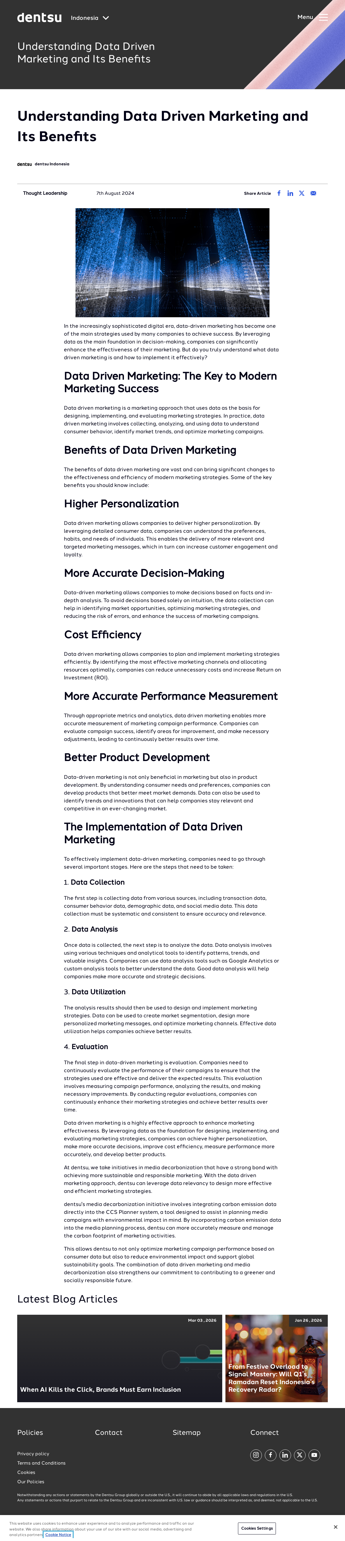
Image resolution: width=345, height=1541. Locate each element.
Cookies (26, 1472)
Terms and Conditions (41, 1463)
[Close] (335, 1527)
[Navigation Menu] (312, 17)
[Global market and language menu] (90, 18)
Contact (109, 1433)
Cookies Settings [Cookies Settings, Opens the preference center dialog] (257, 1528)
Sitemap (187, 1433)
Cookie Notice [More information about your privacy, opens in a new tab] (58, 1535)
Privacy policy (33, 1454)
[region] (172, 1528)
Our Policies (30, 1482)
